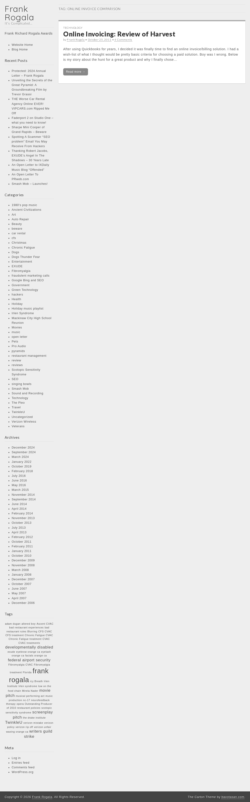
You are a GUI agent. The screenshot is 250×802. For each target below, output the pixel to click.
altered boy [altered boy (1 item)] (29, 623)
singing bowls (22, 384)
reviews (17, 365)
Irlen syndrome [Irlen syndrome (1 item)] (27, 686)
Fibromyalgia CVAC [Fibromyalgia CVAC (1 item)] (20, 664)
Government (20, 285)
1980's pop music (24, 205)
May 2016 (19, 485)
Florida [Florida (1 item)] (27, 672)
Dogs (15, 252)
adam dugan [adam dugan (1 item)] (12, 623)
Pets (15, 341)
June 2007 (19, 588)
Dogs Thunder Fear (26, 257)
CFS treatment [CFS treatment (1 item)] (14, 635)
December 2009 (23, 560)
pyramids (18, 351)
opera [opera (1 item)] (20, 703)
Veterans (18, 426)
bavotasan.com (232, 797)
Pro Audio (19, 346)
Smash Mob (20, 388)
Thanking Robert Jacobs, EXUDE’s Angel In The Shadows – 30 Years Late (30, 155)
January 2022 (22, 461)
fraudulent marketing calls (31, 275)
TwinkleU (18, 412)
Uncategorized (22, 417)
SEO (15, 379)
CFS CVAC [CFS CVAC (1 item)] (45, 631)
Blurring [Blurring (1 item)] (32, 631)
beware (17, 228)
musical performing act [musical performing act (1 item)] (30, 696)
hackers (17, 294)
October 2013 (22, 522)
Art (14, 214)
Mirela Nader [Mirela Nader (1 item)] (30, 690)
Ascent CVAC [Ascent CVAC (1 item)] (45, 623)
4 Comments (123, 39)
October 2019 (22, 466)
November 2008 (23, 565)
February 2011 (22, 546)
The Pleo (18, 402)
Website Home (22, 44)
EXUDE (17, 266)
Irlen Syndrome (23, 313)
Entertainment (22, 261)
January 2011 (22, 551)
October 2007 (22, 584)
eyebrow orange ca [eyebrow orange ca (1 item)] (28, 651)
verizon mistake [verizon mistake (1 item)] (33, 722)
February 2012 (22, 537)
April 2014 (19, 508)
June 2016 (19, 480)
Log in (16, 758)
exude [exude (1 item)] (11, 651)
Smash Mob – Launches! (30, 183)
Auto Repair (20, 219)
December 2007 (23, 579)
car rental (19, 233)
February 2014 (22, 513)
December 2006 (23, 603)
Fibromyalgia (21, 271)
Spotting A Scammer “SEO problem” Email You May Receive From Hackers (31, 141)
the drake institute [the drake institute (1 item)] (34, 717)
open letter (19, 337)
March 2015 (20, 490)
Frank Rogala (19, 13)
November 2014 (23, 494)
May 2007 (19, 593)
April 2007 (19, 598)
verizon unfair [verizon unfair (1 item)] (42, 727)
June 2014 (19, 504)
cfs (14, 238)
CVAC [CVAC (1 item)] (46, 639)
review (16, 360)
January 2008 (22, 574)
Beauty (17, 224)
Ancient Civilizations (26, 209)
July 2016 (19, 476)
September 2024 (24, 452)
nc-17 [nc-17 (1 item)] (26, 700)
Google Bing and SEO (28, 280)
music (16, 332)
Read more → (75, 71)
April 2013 (19, 532)
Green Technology (25, 290)
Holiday (17, 304)
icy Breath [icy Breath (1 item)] (36, 681)
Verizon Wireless (24, 421)
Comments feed (23, 767)
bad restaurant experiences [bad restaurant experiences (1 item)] (26, 627)
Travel (16, 407)
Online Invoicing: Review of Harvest (119, 34)
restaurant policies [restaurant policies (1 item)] (28, 707)
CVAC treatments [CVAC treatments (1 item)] (29, 643)
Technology (20, 398)
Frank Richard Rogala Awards (29, 33)
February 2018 (22, 471)
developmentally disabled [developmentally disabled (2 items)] (29, 647)
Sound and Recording (27, 393)
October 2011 (22, 541)
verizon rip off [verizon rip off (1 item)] (24, 727)
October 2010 (22, 555)
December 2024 (23, 447)
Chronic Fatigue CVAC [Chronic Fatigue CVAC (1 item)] (39, 635)
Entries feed (20, 762)
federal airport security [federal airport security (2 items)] (29, 660)
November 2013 (23, 518)
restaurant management (29, 355)
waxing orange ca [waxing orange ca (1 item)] (17, 731)
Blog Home (20, 49)
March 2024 (20, 457)
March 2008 (20, 570)
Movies (17, 327)
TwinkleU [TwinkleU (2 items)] (13, 722)
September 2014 (24, 499)
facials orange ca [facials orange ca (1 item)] (36, 655)
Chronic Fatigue (23, 247)
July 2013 (19, 527)
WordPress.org (22, 772)
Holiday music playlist (28, 308)
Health (16, 299)
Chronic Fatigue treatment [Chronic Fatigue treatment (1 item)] (25, 639)
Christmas (19, 242)
